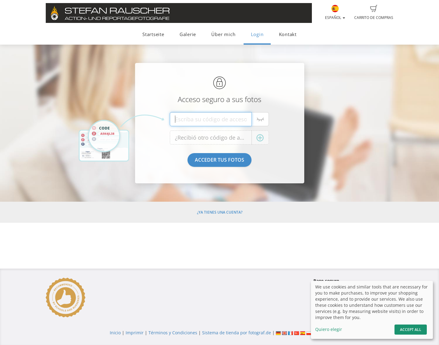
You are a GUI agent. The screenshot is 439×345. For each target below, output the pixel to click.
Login (257, 34)
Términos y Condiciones (172, 333)
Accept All (410, 329)
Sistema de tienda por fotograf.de (236, 333)
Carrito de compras (373, 12)
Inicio (115, 333)
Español (335, 12)
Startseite (153, 34)
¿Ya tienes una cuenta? (219, 212)
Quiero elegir (328, 329)
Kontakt (288, 34)
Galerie (188, 34)
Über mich (223, 34)
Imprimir (135, 333)
